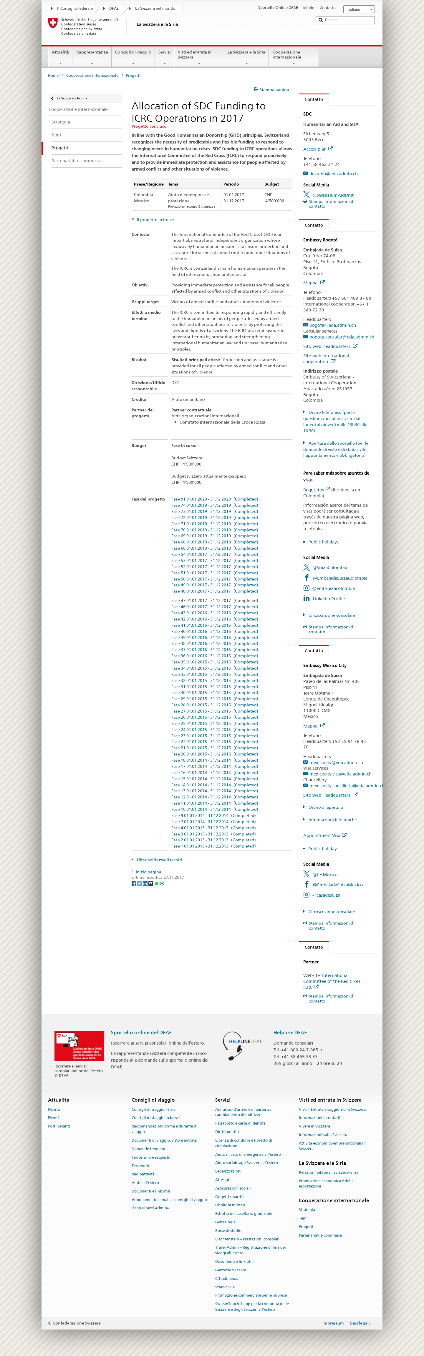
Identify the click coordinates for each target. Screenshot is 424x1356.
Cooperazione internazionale (293, 58)
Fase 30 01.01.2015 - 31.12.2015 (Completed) (214, 692)
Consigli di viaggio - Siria (153, 1109)
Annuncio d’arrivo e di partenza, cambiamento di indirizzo (243, 1112)
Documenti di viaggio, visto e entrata (164, 1140)
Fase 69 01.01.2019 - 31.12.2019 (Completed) (214, 536)
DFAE (114, 8)
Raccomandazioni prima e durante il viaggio (164, 1129)
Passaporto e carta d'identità (240, 1123)
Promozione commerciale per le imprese (251, 1295)
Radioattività (143, 1174)
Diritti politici (227, 1132)
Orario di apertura (325, 807)
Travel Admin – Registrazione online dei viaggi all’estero (250, 1250)
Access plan (318, 149)
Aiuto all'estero (145, 1182)
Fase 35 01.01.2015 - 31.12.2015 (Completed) (214, 662)
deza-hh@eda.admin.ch (333, 173)
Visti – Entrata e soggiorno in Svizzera (332, 1109)
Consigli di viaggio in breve (156, 1118)
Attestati (223, 1179)
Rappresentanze (92, 58)
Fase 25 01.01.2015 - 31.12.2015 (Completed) (214, 723)
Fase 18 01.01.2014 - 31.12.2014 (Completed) (214, 760)
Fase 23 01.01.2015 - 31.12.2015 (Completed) (214, 736)
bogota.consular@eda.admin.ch (341, 337)
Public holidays (323, 542)
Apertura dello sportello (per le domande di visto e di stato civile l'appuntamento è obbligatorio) (335, 449)
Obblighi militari (230, 1205)
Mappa (314, 283)
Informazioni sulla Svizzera (323, 1134)
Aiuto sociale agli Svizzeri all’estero (246, 1163)
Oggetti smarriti (229, 1197)
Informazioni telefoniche (332, 819)
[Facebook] (134, 882)
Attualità (60, 58)
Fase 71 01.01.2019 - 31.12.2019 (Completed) (214, 524)
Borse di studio (228, 1230)
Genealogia (225, 1222)
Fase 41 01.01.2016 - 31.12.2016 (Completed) (214, 625)
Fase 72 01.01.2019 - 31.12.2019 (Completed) (214, 518)
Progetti (306, 1227)
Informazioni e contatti (319, 1118)
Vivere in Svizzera (314, 1126)
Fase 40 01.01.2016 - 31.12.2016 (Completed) (214, 631)
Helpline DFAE (290, 1032)
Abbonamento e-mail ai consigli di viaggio (169, 1199)
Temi (303, 1218)
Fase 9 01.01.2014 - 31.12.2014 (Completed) (213, 815)
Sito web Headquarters (330, 346)
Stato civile (225, 1287)
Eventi (53, 1118)
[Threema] (151, 882)
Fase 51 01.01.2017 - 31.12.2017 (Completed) (214, 573)
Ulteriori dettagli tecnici (159, 860)
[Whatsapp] (157, 882)
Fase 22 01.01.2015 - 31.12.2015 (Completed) (214, 742)
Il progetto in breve (155, 219)
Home (53, 75)
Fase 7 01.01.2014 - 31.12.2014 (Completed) (213, 822)
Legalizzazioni (228, 1171)
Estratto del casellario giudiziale (243, 1213)
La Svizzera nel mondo (155, 8)
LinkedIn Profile (329, 598)
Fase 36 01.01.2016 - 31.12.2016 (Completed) (214, 656)
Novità (54, 1109)
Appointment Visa (325, 835)
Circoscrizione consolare (331, 615)
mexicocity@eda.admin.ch (336, 762)
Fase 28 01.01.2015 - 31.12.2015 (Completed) (214, 705)
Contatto (311, 99)
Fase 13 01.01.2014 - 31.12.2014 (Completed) (214, 791)
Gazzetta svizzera (230, 1270)
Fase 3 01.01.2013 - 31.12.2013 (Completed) (213, 834)
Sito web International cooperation (326, 358)
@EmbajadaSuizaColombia (340, 578)
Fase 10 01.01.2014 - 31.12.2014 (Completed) (214, 809)
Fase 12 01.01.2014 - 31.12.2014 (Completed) (214, 797)
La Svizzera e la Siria (246, 58)
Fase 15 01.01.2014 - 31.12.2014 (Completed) (214, 779)
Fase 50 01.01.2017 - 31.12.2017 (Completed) (214, 579)
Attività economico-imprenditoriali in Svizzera (332, 1146)
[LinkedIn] (145, 882)
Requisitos (316, 490)
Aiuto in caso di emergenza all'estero (248, 1154)
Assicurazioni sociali (233, 1188)
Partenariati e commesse (320, 1235)
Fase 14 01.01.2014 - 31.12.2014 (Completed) (214, 785)
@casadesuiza (326, 895)
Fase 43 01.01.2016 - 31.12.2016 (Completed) (214, 613)
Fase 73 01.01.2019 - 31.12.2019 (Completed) (214, 511)
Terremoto (141, 1166)
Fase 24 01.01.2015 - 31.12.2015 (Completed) (214, 730)
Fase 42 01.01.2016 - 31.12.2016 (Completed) (214, 619)
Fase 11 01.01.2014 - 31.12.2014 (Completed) (214, 803)
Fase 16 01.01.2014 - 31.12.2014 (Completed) (214, 772)
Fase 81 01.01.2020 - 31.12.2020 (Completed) (214, 499)
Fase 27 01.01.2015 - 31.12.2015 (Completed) (214, 711)
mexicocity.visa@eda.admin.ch (340, 774)
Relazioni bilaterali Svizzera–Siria (328, 1172)
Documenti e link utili (151, 1191)
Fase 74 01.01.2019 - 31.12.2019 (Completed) (214, 505)
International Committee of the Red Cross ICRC (331, 981)
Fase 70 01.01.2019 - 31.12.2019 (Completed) (214, 530)
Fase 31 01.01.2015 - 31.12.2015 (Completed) (214, 687)
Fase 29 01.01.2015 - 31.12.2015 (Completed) (214, 699)
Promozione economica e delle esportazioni (326, 1184)
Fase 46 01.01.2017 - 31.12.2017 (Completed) (214, 607)
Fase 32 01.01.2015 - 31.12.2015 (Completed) (214, 680)
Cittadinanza (226, 1278)
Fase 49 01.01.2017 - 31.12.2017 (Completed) (214, 585)
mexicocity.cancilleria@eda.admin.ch (347, 785)
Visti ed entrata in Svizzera (199, 58)
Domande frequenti (149, 1149)
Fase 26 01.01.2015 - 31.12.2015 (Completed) (214, 717)
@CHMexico (324, 874)
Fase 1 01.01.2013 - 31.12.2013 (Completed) (213, 846)
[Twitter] (140, 882)
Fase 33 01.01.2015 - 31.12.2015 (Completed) (214, 674)
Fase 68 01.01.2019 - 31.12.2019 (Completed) (214, 542)
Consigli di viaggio (133, 58)
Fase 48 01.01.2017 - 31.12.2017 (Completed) (214, 591)
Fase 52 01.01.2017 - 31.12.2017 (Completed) (214, 567)
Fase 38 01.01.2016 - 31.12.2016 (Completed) (214, 643)
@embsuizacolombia (333, 588)
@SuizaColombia (329, 567)
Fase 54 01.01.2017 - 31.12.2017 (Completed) (214, 554)
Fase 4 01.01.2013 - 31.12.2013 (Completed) (213, 828)
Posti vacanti (59, 1126)
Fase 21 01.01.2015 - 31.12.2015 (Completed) (214, 748)
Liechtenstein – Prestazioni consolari (247, 1239)
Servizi (164, 58)
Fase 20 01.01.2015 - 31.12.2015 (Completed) (214, 754)
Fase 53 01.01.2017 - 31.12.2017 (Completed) (214, 560)
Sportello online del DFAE (141, 1032)
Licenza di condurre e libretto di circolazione (243, 1143)
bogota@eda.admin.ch (332, 325)
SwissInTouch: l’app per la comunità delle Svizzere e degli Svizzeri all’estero (252, 1307)
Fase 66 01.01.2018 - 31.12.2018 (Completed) (214, 548)
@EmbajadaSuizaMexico (338, 885)
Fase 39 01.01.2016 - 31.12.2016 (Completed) (214, 638)
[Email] (162, 882)
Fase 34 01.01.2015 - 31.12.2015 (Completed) (214, 668)
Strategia (307, 1210)
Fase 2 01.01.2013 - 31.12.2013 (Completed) (213, 840)
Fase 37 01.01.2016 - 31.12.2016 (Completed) (214, 650)
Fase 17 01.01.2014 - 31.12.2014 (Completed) (214, 766)
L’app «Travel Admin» (150, 1208)
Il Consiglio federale (75, 8)
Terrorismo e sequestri (151, 1157)
